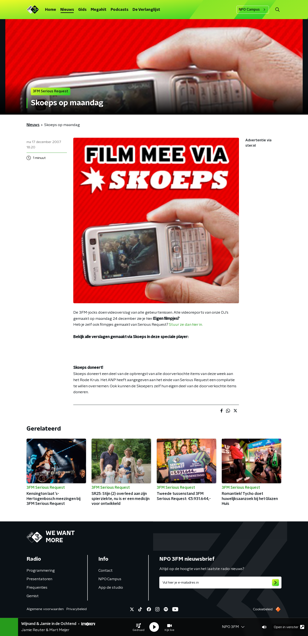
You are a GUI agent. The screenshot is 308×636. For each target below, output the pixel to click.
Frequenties (37, 588)
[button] (138, 627)
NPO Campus (253, 9)
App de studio (110, 588)
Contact (105, 571)
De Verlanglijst (146, 10)
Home (50, 10)
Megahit (98, 10)
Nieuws (67, 10)
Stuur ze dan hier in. (186, 325)
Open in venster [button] (289, 627)
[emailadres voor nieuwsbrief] (220, 582)
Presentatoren (39, 579)
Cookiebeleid (263, 609)
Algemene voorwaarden (45, 609)
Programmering (41, 571)
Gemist (33, 596)
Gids (82, 10)
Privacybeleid (76, 609)
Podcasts (119, 10)
